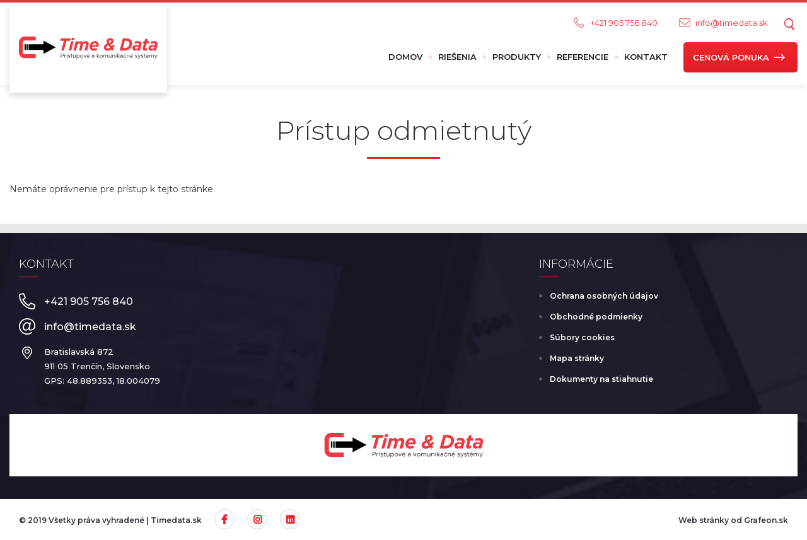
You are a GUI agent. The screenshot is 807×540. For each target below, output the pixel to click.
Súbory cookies (582, 337)
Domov (405, 57)
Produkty (516, 57)
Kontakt (646, 57)
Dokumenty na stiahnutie (601, 379)
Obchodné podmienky (596, 316)
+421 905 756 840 (624, 23)
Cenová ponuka (731, 57)
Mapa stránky (577, 358)
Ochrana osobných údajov (604, 296)
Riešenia (457, 57)
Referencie (582, 57)
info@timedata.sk (731, 23)
